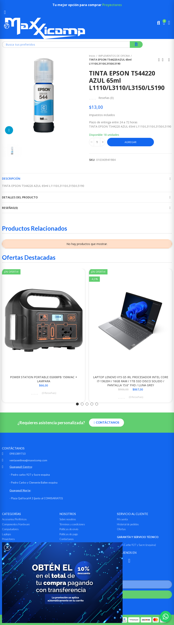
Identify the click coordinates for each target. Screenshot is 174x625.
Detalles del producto (20, 197)
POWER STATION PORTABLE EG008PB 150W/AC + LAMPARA (43, 379)
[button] (77, 404)
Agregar (130, 142)
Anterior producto (159, 60)
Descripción (11, 178)
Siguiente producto (169, 60)
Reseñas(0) (10, 208)
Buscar (136, 44)
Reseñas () (106, 97)
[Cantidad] (97, 142)
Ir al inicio (164, 60)
